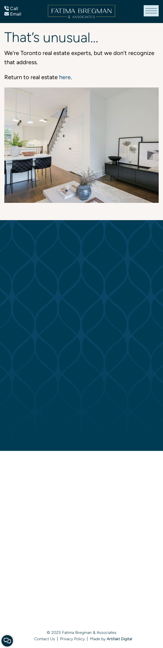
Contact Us (44, 638)
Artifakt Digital (119, 638)
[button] (151, 10)
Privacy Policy (72, 638)
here (65, 77)
